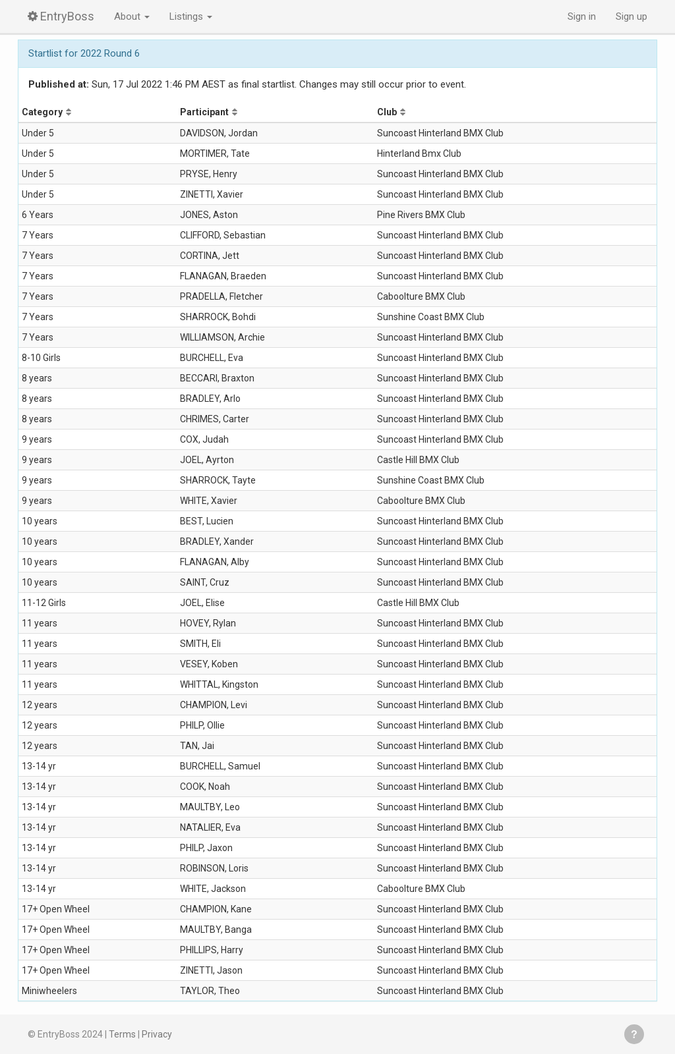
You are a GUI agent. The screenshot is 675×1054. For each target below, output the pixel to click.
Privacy (157, 1034)
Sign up (631, 16)
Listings (190, 16)
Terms (122, 1034)
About (132, 16)
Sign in (582, 16)
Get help (634, 1034)
